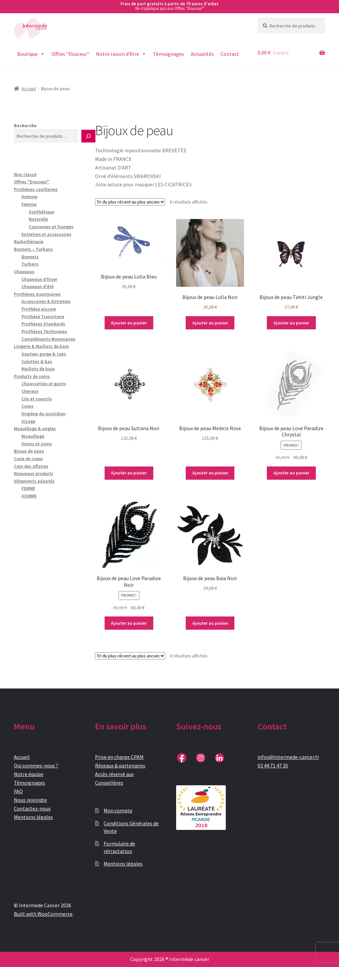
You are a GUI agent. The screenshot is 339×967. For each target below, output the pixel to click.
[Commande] (130, 201)
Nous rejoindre (30, 800)
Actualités (202, 54)
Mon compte (118, 810)
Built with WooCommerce (43, 914)
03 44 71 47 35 (273, 765)
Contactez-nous (32, 808)
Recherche (25, 126)
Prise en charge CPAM (119, 757)
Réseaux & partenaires (120, 765)
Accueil (29, 89)
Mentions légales (33, 817)
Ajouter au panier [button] (129, 323)
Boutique (31, 54)
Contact (229, 54)
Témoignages (168, 54)
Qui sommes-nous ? (36, 765)
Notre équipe (28, 774)
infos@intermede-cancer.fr (288, 757)
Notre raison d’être (121, 54)
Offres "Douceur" (70, 54)
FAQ (18, 791)
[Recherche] (88, 136)
